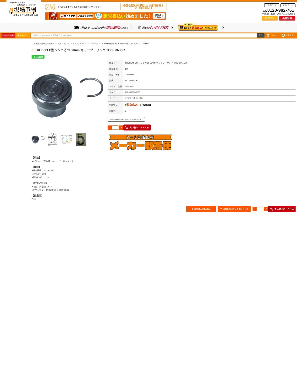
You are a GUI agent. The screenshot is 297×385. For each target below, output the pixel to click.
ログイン (270, 18)
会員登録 (287, 18)
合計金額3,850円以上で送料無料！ (143, 6)
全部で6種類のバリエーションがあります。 (126, 119)
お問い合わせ (288, 5)
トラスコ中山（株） (134, 98)
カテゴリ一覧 (8, 35)
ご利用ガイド (272, 5)
